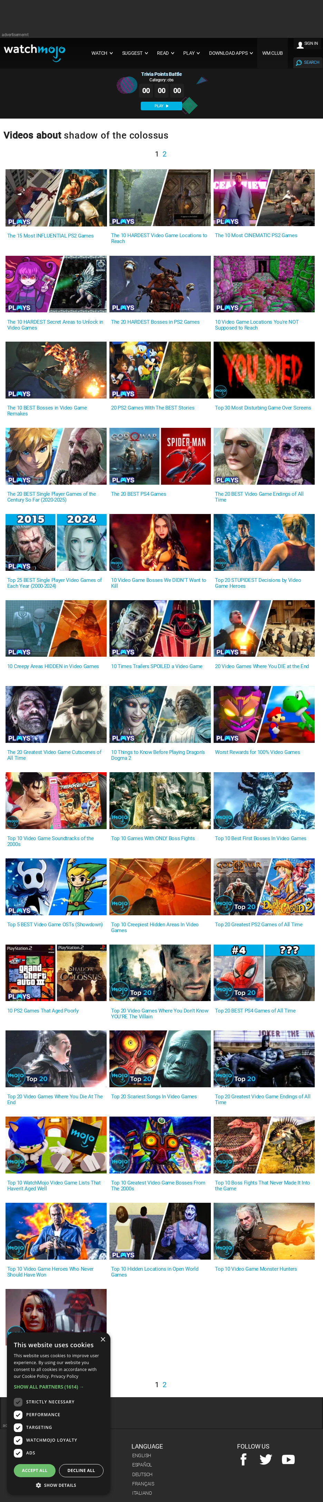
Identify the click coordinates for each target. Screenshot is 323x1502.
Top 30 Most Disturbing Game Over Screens (263, 408)
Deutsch (142, 1474)
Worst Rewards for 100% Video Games (257, 752)
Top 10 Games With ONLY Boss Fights (153, 838)
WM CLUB (272, 53)
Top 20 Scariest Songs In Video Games (154, 1097)
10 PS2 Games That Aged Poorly (43, 1011)
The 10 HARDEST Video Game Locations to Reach (159, 238)
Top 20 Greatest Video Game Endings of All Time (262, 1100)
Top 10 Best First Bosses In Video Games (260, 838)
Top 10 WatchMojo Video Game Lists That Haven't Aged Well (54, 1186)
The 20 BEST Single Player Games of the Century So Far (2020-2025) (51, 497)
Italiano (142, 1493)
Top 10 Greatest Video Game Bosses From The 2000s (158, 1186)
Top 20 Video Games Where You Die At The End (55, 1100)
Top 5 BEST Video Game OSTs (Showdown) (55, 925)
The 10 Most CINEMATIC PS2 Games (256, 236)
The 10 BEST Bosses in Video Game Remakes (47, 411)
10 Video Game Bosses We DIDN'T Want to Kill (158, 583)
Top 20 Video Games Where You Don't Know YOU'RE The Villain (159, 1014)
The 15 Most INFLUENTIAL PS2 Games (50, 236)
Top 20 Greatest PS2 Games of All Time (258, 925)
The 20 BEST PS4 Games (138, 494)
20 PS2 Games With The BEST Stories (152, 408)
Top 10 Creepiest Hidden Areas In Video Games (155, 928)
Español (142, 1465)
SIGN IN (311, 43)
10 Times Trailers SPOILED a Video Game (157, 666)
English (141, 1455)
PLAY (161, 106)
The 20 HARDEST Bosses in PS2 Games (155, 322)
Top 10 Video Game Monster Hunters (256, 1269)
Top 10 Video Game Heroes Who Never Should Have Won (50, 1272)
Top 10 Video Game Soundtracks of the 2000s (50, 841)
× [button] (102, 1339)
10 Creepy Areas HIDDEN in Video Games (53, 666)
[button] (59, 1386)
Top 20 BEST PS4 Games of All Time (255, 1011)
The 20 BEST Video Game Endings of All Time (259, 497)
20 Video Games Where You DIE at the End (262, 666)
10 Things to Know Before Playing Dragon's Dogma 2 (158, 755)
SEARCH (311, 62)
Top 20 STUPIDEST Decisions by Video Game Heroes (258, 583)
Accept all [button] (35, 1470)
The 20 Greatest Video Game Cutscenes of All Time (54, 755)
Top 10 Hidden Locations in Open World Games (154, 1272)
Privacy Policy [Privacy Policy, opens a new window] (64, 1376)
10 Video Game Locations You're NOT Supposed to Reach (256, 325)
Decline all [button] (81, 1470)
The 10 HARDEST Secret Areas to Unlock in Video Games (55, 325)
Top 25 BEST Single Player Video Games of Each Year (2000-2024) (54, 583)
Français (143, 1483)
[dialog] (58, 1413)
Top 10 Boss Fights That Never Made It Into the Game (262, 1186)
